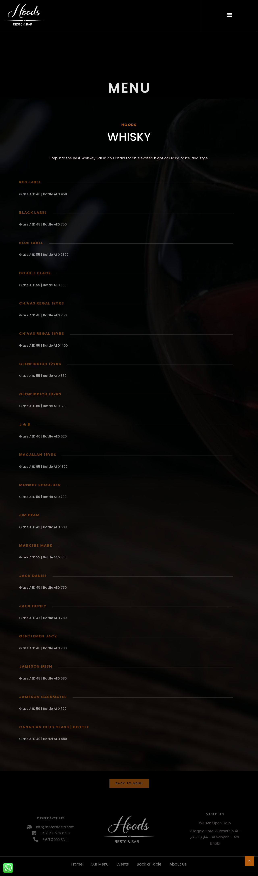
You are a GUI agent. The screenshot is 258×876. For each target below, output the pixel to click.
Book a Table (149, 864)
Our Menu (99, 864)
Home (77, 864)
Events (123, 864)
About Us (178, 864)
